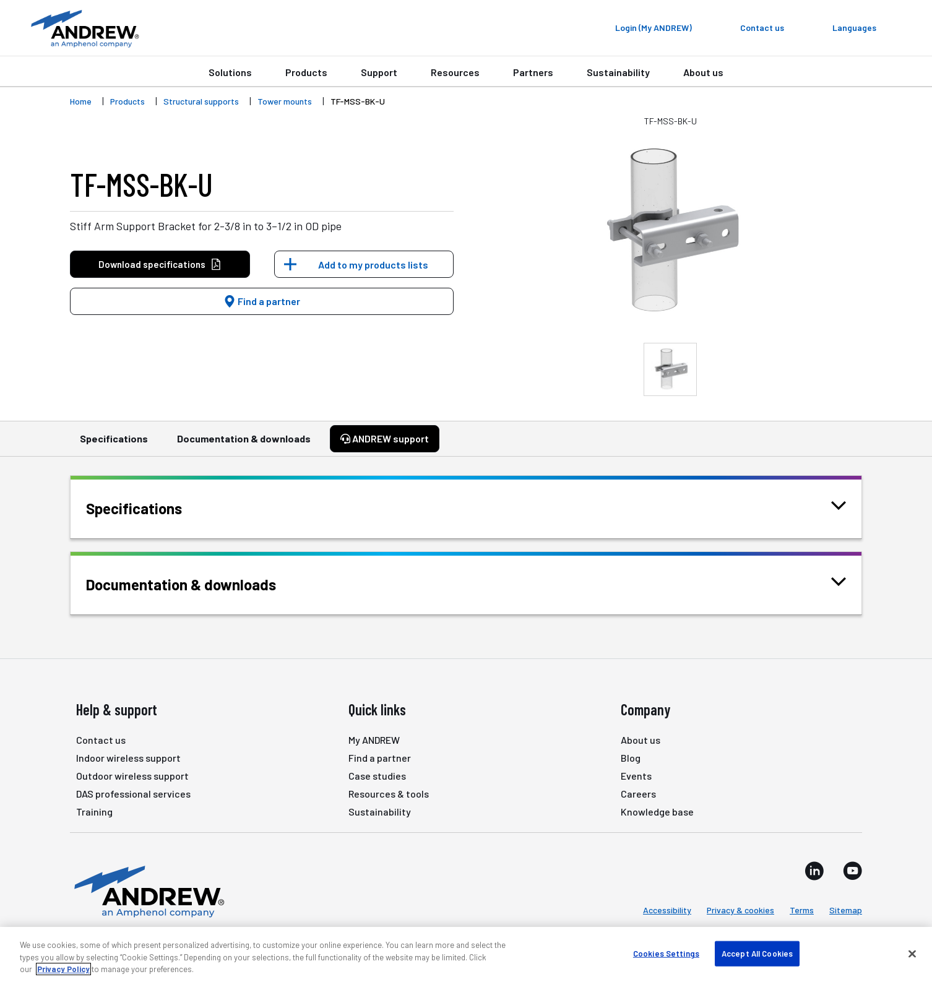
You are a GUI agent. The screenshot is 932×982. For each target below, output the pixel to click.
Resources (455, 72)
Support (379, 72)
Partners (533, 72)
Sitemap (845, 910)
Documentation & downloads (244, 444)
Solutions (230, 72)
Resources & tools (388, 793)
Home (81, 101)
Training (94, 811)
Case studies (377, 776)
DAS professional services (133, 793)
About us (703, 72)
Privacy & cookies (740, 910)
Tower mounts (284, 101)
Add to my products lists (373, 264)
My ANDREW (374, 740)
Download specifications (160, 264)
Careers (638, 793)
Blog (631, 758)
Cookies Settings (666, 953)
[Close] (912, 953)
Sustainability (618, 72)
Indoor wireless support (128, 758)
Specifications (114, 444)
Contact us (101, 740)
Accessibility (667, 910)
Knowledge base (657, 811)
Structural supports (201, 101)
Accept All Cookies (757, 953)
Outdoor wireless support (132, 776)
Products (306, 72)
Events (636, 776)
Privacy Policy (63, 969)
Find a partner (261, 301)
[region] (466, 954)
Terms (802, 910)
